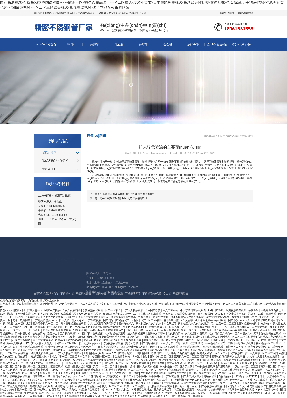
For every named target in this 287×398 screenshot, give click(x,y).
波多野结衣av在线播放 (193, 392)
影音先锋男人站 (158, 326)
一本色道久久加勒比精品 (219, 343)
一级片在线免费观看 (272, 310)
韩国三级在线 (273, 392)
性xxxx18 (107, 389)
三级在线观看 (230, 369)
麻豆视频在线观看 (168, 346)
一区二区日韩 (110, 366)
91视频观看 (7, 323)
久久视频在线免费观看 (224, 359)
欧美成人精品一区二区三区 (212, 353)
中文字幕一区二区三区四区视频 (268, 353)
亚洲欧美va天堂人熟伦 (112, 336)
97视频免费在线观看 (42, 353)
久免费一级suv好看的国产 (82, 336)
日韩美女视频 (228, 363)
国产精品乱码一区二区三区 (30, 366)
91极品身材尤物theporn (250, 389)
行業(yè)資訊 (233, 135)
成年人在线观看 (74, 369)
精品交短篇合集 (186, 313)
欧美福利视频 (111, 340)
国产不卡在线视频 (92, 333)
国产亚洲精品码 (257, 346)
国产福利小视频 (19, 326)
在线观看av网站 (21, 340)
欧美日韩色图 (30, 373)
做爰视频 (17, 336)
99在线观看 (170, 323)
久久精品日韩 (176, 333)
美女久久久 (169, 313)
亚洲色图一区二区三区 (272, 316)
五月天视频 (182, 343)
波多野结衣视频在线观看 (190, 316)
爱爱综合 (52, 333)
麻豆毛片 (179, 386)
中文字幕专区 (175, 363)
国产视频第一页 (239, 353)
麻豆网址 (192, 386)
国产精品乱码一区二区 (126, 313)
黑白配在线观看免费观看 (34, 369)
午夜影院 (105, 313)
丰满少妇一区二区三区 (246, 366)
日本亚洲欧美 (255, 392)
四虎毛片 (93, 313)
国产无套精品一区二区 (46, 323)
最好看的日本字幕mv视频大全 (203, 369)
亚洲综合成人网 (64, 386)
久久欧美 (190, 333)
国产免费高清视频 (43, 340)
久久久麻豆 (7, 356)
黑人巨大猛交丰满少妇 (38, 336)
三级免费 (271, 359)
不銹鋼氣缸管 (115, 293)
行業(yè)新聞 (49, 152)
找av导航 (5, 320)
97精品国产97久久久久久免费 (57, 373)
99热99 (82, 313)
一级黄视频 (214, 392)
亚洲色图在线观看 (94, 353)
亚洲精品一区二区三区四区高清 (192, 356)
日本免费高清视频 (25, 313)
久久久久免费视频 (262, 373)
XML (106, 309)
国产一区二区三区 (67, 343)
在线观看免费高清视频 (154, 373)
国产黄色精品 (126, 323)
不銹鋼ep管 (99, 293)
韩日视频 (275, 349)
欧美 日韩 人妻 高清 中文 (159, 379)
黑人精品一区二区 (262, 369)
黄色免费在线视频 (271, 333)
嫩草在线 (143, 396)
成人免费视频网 (136, 333)
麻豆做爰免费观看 (184, 389)
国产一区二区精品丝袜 (154, 320)
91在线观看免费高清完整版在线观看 (104, 359)
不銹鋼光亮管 (83, 293)
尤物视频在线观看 (113, 343)
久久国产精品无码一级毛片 (262, 326)
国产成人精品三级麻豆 (69, 353)
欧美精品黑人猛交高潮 (78, 366)
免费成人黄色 (83, 326)
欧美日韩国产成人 (239, 373)
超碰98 (206, 359)
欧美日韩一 (158, 353)
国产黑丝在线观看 (213, 346)
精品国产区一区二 (102, 356)
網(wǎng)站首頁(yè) (46, 47)
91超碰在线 (158, 363)
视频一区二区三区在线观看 (197, 330)
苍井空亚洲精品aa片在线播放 (223, 316)
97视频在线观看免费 (257, 349)
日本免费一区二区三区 (116, 363)
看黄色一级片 (218, 382)
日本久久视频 (237, 326)
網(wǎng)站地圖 (245, 13)
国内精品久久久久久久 (163, 349)
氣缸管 (119, 44)
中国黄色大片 (250, 316)
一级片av (232, 382)
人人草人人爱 (255, 356)
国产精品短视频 (149, 343)
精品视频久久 (94, 363)
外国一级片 (136, 379)
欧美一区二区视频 (134, 386)
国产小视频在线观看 (211, 386)
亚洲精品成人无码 (74, 363)
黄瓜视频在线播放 (141, 389)
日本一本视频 (178, 396)
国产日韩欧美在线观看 (274, 386)
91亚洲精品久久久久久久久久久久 (67, 376)
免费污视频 (253, 386)
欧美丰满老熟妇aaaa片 (68, 340)
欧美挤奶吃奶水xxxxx (135, 326)
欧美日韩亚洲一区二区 (60, 326)
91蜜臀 (179, 379)
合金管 (167, 44)
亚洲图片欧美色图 (260, 330)
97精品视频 (261, 363)
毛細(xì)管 (192, 44)
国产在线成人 (46, 382)
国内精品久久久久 (234, 386)
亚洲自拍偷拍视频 (152, 336)
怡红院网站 (39, 333)
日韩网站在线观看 (70, 359)
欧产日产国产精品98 (221, 333)
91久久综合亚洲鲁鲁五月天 (46, 363)
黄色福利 (79, 349)
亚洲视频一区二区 (120, 392)
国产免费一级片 (32, 349)
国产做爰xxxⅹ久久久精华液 (244, 320)
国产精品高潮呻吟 (70, 333)
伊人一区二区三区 (112, 386)
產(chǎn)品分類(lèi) (217, 47)
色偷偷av (266, 323)
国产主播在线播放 (113, 382)
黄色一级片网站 (21, 320)
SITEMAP (116, 309)
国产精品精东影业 (190, 346)
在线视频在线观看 (151, 313)
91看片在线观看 (267, 313)
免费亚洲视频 (172, 382)
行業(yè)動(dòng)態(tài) (55, 160)
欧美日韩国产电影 (12, 392)
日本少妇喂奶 (205, 313)
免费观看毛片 (69, 313)
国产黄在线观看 (163, 389)
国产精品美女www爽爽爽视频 (231, 330)
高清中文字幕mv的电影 (194, 382)
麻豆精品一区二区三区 (269, 343)
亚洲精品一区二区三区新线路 (201, 363)
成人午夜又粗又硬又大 (45, 359)
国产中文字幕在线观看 (171, 369)
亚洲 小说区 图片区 (161, 356)
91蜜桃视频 (7, 313)
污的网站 (221, 373)
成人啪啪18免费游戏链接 (180, 353)
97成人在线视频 (140, 363)
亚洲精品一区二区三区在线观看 (238, 336)
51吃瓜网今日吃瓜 (273, 320)
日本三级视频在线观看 (73, 323)
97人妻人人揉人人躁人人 (40, 343)
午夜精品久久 (170, 392)
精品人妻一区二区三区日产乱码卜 (71, 356)
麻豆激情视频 (38, 326)
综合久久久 (53, 396)
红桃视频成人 (172, 336)
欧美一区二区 (238, 379)
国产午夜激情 (172, 376)
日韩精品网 (95, 376)
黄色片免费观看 (170, 330)
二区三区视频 (56, 366)
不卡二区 (128, 376)
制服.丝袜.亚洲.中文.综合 (90, 373)
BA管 (70, 44)
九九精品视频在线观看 (160, 386)
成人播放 (171, 340)
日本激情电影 (140, 356)
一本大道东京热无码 (73, 392)
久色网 (135, 320)
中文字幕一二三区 (97, 392)
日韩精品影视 (23, 333)
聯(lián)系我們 (227, 13)
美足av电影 (132, 343)
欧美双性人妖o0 (40, 356)
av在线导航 (167, 343)
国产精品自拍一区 (10, 349)
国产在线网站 (196, 396)
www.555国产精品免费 (119, 353)
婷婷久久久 (145, 316)
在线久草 (131, 316)
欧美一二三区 (220, 326)
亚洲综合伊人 (38, 396)
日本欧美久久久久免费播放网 (82, 316)
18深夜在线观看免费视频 (57, 330)
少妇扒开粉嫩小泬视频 (222, 389)
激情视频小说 (186, 340)
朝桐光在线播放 (52, 349)
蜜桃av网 (19, 310)
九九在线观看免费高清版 (102, 323)
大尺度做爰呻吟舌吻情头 (106, 326)
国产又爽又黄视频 (148, 366)
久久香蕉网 (29, 382)
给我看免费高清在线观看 (99, 369)
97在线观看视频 (177, 373)
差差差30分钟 (128, 366)
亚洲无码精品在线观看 (30, 346)
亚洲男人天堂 (236, 349)
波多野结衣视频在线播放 (146, 392)
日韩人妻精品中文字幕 (111, 346)
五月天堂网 (186, 366)
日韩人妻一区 (35, 310)
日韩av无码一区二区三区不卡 (243, 340)
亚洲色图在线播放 (116, 373)
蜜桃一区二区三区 (49, 392)
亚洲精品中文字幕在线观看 (85, 382)
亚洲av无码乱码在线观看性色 (131, 349)
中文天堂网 (59, 336)
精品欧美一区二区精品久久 (184, 359)
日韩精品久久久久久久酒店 (194, 323)
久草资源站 (61, 382)
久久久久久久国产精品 (190, 349)
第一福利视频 (23, 323)
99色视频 (68, 349)
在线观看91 (211, 336)
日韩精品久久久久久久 (149, 323)
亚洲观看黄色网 (201, 326)
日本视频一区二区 (179, 326)
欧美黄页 (245, 369)
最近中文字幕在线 (163, 316)
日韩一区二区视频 (236, 346)
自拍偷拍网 (225, 376)
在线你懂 (173, 320)
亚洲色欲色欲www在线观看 (211, 320)
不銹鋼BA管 (67, 293)
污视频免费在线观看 (42, 386)
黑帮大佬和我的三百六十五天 (143, 330)
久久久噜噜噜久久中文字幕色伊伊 (81, 396)
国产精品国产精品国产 (116, 320)
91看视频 (202, 333)
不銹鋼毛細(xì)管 (151, 293)
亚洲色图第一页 (54, 346)
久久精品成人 (33, 316)
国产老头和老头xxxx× (45, 320)
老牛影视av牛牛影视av (149, 376)
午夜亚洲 (253, 310)
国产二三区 (133, 359)
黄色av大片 (6, 310)
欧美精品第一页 (169, 366)
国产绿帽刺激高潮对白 (251, 359)
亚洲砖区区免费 (92, 340)
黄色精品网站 (35, 379)
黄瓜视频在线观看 (258, 379)
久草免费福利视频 (131, 340)
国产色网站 (41, 389)
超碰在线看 (14, 373)
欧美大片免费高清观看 (99, 349)
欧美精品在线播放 (192, 336)
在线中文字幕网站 (20, 359)
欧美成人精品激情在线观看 (84, 389)
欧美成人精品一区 (154, 340)
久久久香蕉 (187, 320)
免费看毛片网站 (58, 389)
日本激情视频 (220, 379)
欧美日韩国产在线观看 (154, 359)
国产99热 (134, 373)
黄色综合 (201, 389)
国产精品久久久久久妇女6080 (119, 396)
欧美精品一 (21, 396)
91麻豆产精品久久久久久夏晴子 (62, 310)
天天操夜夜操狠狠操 (251, 382)
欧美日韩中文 (269, 340)
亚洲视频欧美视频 (249, 323)
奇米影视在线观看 (115, 333)
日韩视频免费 (245, 363)
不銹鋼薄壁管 (133, 293)
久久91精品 (69, 379)
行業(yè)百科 (49, 168)
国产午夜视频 (94, 320)
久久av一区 (57, 369)
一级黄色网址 (142, 353)
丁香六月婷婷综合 (17, 386)
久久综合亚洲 (276, 346)
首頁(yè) (221, 135)
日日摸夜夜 (34, 330)
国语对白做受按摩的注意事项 (229, 356)
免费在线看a (22, 356)
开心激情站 (202, 340)
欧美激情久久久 (159, 396)
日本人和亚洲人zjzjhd (71, 320)
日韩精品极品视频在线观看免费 (106, 330)
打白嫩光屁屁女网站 (89, 379)
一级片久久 (150, 369)
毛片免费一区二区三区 (224, 323)
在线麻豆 (80, 386)
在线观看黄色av (112, 376)
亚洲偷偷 (107, 379)
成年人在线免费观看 (112, 316)
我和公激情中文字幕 (234, 392)
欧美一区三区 (53, 379)
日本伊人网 (217, 340)
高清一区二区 (268, 366)
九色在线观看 (272, 356)
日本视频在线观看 (215, 349)
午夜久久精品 (122, 389)
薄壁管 (143, 44)
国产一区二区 (25, 389)
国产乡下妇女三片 (191, 376)
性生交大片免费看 (53, 316)
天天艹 (97, 366)
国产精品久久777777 (246, 376)
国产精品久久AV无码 (247, 333)
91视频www (93, 386)
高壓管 (94, 44)
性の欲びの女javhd (90, 343)
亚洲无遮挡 (31, 392)
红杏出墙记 (197, 343)
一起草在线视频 (244, 343)
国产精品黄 (121, 379)
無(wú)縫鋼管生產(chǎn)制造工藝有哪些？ (124, 198)
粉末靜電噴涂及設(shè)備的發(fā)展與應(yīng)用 (127, 193)
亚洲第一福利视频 (275, 389)
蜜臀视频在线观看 (20, 376)
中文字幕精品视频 (15, 379)
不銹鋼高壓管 (180, 293)
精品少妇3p (8, 389)
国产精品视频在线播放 (202, 373)
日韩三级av (39, 376)
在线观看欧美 (123, 356)
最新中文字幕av (156, 333)
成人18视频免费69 (48, 313)
